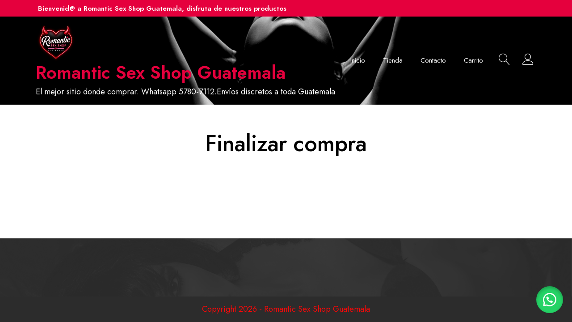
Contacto (433, 60)
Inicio (357, 60)
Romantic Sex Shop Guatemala (161, 72)
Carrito (473, 60)
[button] (549, 299)
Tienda (393, 60)
